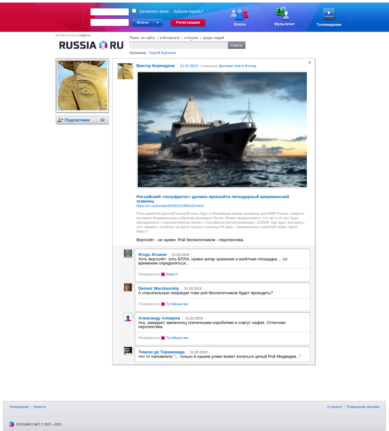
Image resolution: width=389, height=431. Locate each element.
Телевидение (19, 407)
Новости (39, 407)
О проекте (334, 407)
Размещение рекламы (363, 407)
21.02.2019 (189, 66)
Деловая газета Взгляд (237, 66)
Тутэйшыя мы (177, 304)
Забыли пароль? (188, 11)
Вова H (172, 274)
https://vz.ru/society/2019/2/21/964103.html (170, 206)
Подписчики (77, 120)
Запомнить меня (154, 11)
